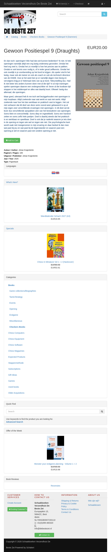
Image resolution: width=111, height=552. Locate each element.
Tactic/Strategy (15, 297)
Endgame (13, 315)
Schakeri (30, 547)
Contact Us (66, 512)
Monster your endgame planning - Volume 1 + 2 (55, 464)
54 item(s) (62, 4)
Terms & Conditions (70, 509)
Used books (13, 387)
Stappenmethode (16, 363)
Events (12, 303)
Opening (12, 309)
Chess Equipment (16, 339)
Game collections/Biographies (22, 291)
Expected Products (16, 357)
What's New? (12, 182)
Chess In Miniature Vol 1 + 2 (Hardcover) (55, 262)
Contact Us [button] (44, 535)
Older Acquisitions (16, 393)
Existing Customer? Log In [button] (18, 509)
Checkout (78, 4)
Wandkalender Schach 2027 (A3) (55, 216)
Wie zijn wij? (93, 501)
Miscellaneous (15, 321)
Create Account (14, 503)
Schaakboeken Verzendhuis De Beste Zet (28, 3)
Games (11, 381)
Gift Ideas (12, 375)
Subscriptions (14, 369)
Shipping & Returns (70, 501)
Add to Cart (12, 140)
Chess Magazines (16, 351)
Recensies (55, 486)
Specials (10, 228)
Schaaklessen (94, 505)
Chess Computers (16, 333)
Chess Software (15, 345)
